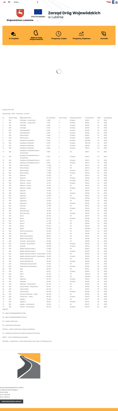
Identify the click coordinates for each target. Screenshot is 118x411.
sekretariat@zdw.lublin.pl (12, 401)
